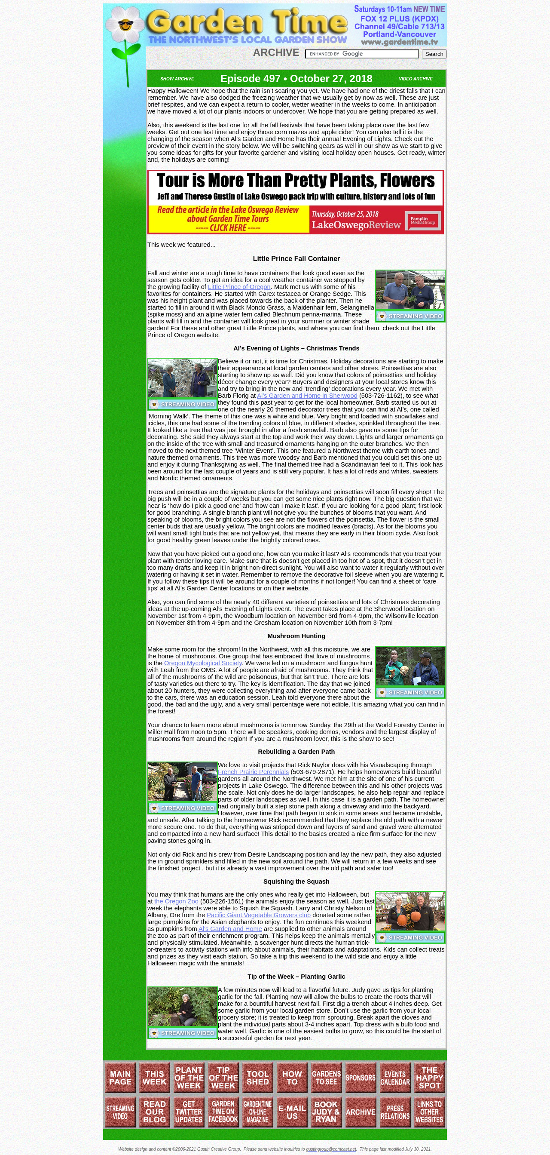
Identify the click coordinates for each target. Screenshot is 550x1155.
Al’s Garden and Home (230, 928)
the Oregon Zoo (176, 901)
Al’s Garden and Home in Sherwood (307, 395)
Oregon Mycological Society (203, 663)
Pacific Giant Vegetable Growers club (259, 915)
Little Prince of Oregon (239, 286)
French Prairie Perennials (253, 771)
